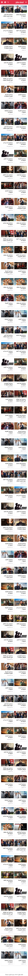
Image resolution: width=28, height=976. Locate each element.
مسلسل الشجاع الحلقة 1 (9, 416)
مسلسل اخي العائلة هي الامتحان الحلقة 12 (21, 400)
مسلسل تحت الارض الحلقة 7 (21, 897)
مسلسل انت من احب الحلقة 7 (21, 608)
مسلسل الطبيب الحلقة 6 (22, 320)
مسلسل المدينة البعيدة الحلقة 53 (8, 929)
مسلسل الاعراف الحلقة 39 (22, 688)
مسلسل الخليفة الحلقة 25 (22, 736)
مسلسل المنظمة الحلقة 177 (9, 320)
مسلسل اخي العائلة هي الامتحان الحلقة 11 (8, 657)
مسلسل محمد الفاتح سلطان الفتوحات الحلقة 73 (8, 625)
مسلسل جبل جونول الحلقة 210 (21, 304)
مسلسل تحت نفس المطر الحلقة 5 (8, 945)
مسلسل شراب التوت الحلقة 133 (21, 239)
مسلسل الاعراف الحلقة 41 (9, 544)
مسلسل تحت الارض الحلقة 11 (8, 368)
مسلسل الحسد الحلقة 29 (22, 191)
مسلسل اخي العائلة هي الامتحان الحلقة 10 (8, 769)
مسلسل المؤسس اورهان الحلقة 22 (8, 47)
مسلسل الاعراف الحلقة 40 (9, 592)
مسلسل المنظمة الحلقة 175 (22, 576)
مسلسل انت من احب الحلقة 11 (8, 31)
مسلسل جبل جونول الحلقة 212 (21, 288)
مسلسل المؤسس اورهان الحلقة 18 (21, 769)
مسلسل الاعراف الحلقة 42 (9, 464)
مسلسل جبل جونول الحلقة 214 (21, 223)
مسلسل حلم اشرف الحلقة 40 (21, 384)
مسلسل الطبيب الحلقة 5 (22, 448)
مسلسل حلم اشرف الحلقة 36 (8, 897)
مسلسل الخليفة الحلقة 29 (22, 159)
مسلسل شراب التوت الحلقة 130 (21, 720)
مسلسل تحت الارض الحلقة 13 (21, 63)
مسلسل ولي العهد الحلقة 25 (8, 881)
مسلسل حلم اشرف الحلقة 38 (8, 640)
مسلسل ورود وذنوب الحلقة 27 (21, 15)
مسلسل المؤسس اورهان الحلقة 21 (8, 384)
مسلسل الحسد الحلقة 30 (22, 79)
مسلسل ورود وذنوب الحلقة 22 (21, 592)
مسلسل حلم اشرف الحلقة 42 (8, 63)
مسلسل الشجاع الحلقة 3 (9, 191)
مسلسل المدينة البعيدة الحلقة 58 (22, 207)
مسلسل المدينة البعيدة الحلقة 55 (22, 544)
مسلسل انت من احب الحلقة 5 (8, 865)
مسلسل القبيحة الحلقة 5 (22, 111)
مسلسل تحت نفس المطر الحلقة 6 (21, 817)
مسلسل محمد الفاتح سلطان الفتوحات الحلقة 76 (21, 256)
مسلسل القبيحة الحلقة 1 (22, 560)
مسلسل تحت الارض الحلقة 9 (21, 640)
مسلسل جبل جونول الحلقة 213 (8, 255)
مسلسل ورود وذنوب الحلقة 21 (8, 817)
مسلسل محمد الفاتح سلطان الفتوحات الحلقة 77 (8, 176)
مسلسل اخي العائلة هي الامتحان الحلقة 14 (8, 80)
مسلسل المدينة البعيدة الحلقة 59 (8, 95)
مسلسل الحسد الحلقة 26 (22, 785)
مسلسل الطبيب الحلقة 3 (9, 688)
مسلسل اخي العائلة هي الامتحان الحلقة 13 (8, 240)
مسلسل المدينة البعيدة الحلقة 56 (22, 432)
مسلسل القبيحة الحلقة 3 (9, 304)
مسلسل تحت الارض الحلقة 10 (21, 512)
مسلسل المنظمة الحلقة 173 (9, 801)
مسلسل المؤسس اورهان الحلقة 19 (21, 656)
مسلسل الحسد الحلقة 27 (22, 672)
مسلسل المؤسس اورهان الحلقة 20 (21, 528)
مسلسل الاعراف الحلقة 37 (9, 785)
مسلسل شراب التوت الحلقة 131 (8, 480)
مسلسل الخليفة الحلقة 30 (22, 47)
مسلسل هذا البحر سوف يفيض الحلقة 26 (8, 16)
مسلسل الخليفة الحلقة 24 (22, 881)
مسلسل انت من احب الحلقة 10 (8, 143)
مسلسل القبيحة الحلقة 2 (9, 432)
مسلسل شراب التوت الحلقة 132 (21, 352)
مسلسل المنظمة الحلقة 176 (9, 448)
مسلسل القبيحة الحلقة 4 (9, 207)
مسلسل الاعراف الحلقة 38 (9, 736)
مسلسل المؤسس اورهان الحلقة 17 (21, 913)
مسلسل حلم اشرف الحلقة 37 (8, 752)
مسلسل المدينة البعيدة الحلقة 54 (8, 672)
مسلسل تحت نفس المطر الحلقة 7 (8, 576)
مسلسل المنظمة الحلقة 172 (9, 961)
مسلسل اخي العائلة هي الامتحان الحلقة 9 (7, 913)
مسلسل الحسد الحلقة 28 (9, 400)
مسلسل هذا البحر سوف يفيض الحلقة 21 (21, 849)
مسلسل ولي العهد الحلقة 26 (21, 624)
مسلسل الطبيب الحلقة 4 (9, 560)
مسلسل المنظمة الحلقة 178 (9, 111)
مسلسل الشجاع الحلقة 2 (22, 272)
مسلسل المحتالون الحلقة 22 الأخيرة (21, 833)
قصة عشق (20, 974)
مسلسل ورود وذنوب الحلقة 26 (21, 127)
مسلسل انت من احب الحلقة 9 (8, 352)
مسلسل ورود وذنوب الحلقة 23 (21, 464)
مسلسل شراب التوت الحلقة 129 (8, 849)
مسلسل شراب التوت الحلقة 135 (21, 31)
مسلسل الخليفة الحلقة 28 (22, 368)
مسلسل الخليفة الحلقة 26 (9, 608)
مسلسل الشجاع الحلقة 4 (22, 95)
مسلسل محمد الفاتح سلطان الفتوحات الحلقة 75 (21, 416)
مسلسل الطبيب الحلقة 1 (22, 961)
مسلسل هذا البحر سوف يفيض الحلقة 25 (8, 128)
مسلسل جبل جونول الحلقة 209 (8, 833)
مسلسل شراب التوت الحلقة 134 (21, 143)
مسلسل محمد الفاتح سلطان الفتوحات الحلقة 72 (21, 929)
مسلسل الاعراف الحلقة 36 (22, 865)
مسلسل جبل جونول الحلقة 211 (8, 288)
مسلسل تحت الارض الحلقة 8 (21, 752)
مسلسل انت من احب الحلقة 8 (21, 496)
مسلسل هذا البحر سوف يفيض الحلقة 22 (8, 705)
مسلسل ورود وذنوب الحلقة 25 (8, 223)
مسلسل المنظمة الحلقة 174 (22, 704)
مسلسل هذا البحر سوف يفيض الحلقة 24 (8, 336)
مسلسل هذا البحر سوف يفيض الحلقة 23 (21, 481)
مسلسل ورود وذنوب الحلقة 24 (21, 336)
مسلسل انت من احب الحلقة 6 (8, 720)
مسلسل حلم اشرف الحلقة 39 (8, 512)
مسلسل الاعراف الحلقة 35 (22, 945)
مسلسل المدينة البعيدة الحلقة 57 (8, 272)
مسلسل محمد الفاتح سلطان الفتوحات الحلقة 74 (8, 529)
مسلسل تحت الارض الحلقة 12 (8, 159)
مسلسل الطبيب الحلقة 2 (22, 801)
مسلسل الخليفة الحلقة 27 (9, 496)
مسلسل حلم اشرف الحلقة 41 (21, 175)
